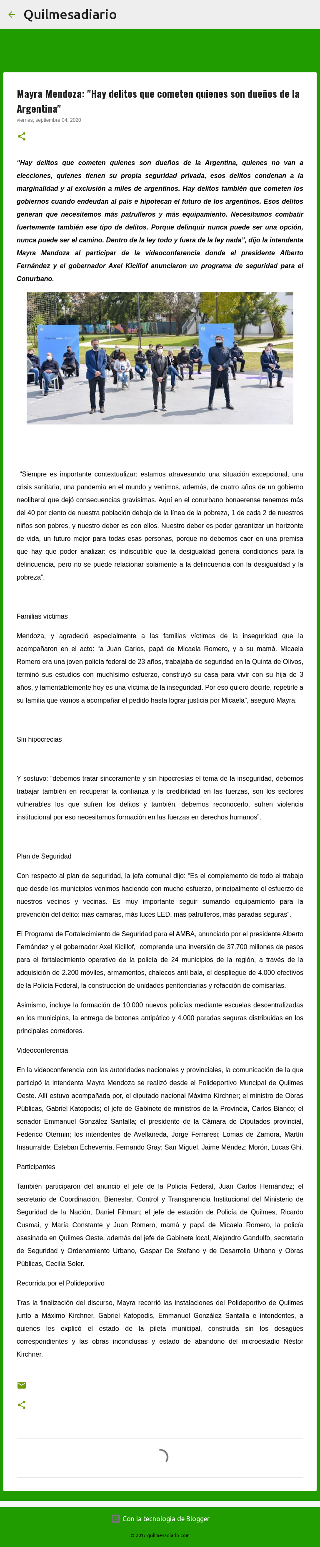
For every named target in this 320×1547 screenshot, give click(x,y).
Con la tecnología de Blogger (160, 1518)
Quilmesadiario (70, 14)
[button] (22, 137)
